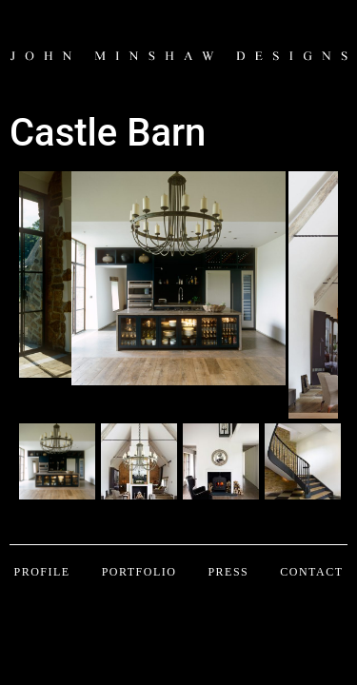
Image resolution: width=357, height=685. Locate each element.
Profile (41, 571)
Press (228, 571)
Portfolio (139, 571)
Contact (311, 571)
